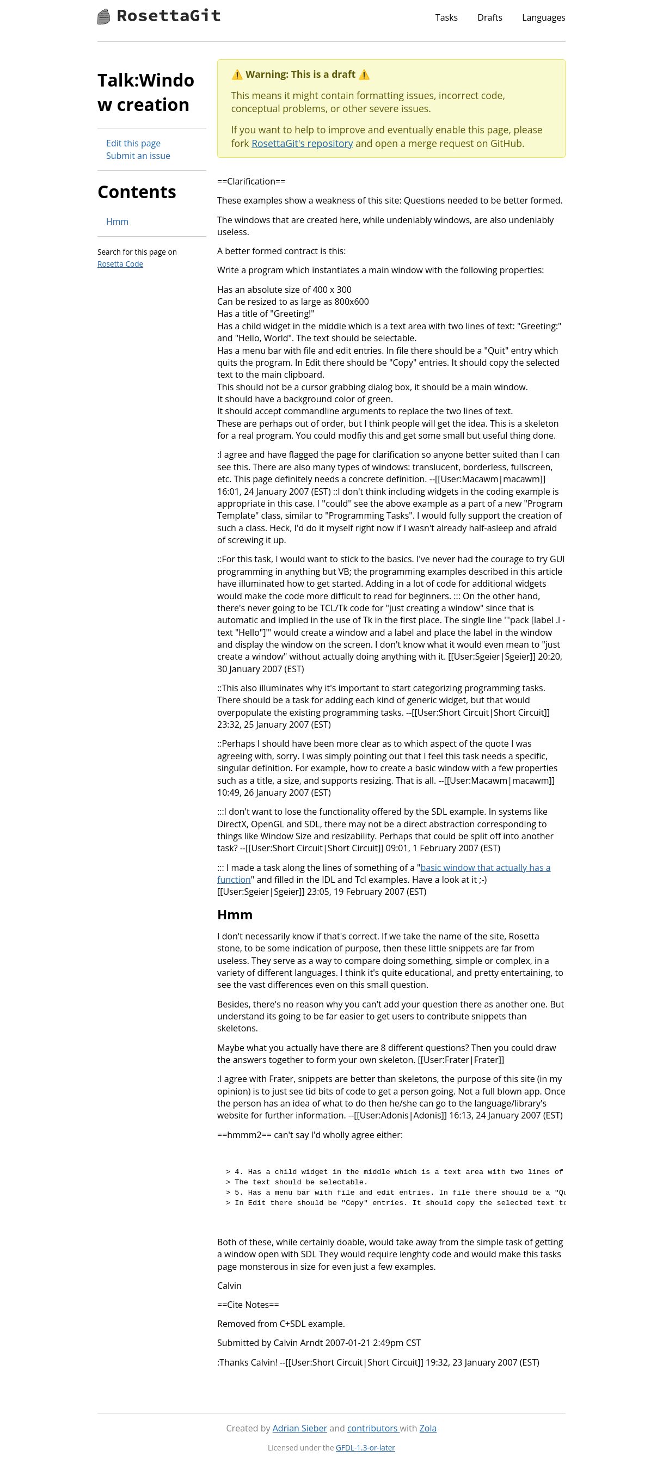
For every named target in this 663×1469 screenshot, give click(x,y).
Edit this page (133, 143)
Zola (428, 1428)
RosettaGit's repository (302, 143)
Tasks (446, 17)
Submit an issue (138, 156)
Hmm (117, 222)
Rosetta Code (120, 264)
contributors (373, 1428)
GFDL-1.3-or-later (365, 1447)
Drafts (489, 17)
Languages (544, 17)
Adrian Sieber (300, 1428)
